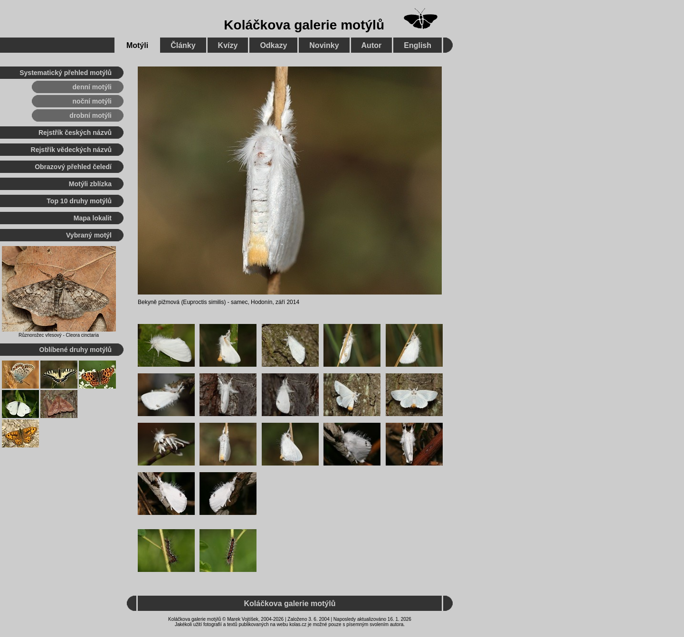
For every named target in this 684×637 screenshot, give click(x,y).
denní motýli (92, 87)
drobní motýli (90, 115)
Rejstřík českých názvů (75, 132)
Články (183, 45)
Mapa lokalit (93, 218)
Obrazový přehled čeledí (73, 167)
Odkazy (273, 45)
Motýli (137, 45)
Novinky (324, 45)
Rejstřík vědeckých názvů (71, 149)
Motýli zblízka (90, 184)
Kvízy (228, 45)
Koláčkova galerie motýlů (304, 25)
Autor (371, 45)
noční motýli (92, 101)
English (417, 45)
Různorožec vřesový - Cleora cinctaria (59, 335)
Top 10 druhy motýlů (79, 201)
